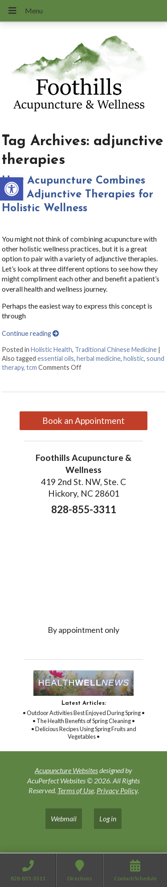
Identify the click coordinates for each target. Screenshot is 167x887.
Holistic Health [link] (51, 349)
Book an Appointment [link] (83, 420)
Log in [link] (107, 818)
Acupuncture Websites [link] (66, 770)
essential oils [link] (55, 358)
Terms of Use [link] (75, 790)
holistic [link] (133, 358)
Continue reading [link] (30, 333)
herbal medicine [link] (99, 358)
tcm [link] (31, 367)
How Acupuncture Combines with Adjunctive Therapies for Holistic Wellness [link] (77, 195)
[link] (11, 189)
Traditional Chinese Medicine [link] (116, 349)
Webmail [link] (64, 818)
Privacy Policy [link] (117, 790)
